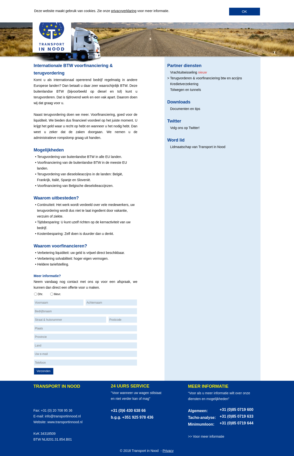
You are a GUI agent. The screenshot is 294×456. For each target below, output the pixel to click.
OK (244, 11)
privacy (116, 11)
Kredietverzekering (184, 84)
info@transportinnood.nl (63, 416)
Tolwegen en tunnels (185, 90)
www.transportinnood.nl (65, 422)
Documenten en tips (185, 109)
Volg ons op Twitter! (185, 128)
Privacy (168, 451)
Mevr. (57, 294)
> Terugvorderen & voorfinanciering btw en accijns (204, 78)
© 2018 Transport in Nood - (141, 451)
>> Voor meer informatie (206, 436)
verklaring (129, 11)
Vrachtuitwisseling (183, 72)
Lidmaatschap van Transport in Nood (198, 147)
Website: (41, 422)
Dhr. (40, 294)
